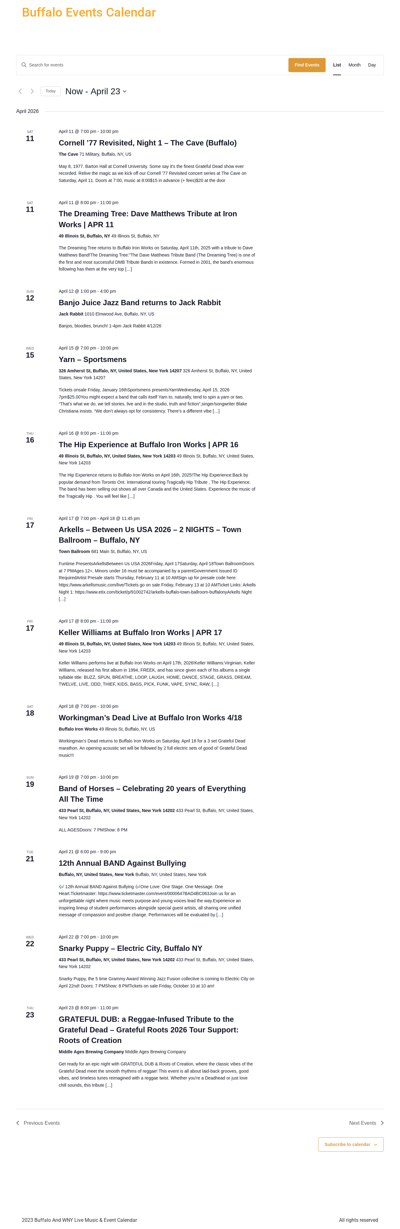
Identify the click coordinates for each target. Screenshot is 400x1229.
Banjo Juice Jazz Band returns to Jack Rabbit (140, 302)
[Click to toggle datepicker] (95, 91)
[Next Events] (32, 91)
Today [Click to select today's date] (51, 91)
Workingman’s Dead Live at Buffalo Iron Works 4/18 (150, 717)
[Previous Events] (20, 91)
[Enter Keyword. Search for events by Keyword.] (152, 65)
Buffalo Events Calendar (89, 12)
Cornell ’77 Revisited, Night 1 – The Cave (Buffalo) (148, 143)
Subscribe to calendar (347, 1144)
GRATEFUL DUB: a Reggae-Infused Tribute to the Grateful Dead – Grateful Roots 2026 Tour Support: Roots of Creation (149, 1030)
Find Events (307, 64)
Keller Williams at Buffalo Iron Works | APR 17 (140, 632)
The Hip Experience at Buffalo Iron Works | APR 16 (148, 444)
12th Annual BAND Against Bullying (122, 863)
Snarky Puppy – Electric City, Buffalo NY (130, 948)
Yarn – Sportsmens (93, 359)
